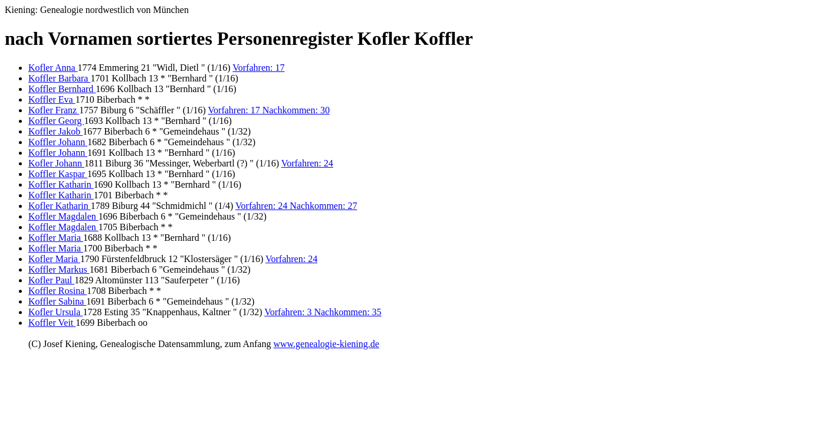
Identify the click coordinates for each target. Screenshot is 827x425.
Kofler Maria (54, 259)
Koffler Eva (52, 99)
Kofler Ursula (55, 312)
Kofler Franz (53, 110)
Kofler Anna (53, 68)
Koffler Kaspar (57, 174)
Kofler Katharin (59, 206)
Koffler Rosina (57, 291)
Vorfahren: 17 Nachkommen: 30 (269, 110)
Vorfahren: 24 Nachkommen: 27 (296, 206)
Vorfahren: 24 (307, 163)
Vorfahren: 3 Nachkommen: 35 (322, 312)
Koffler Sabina (57, 301)
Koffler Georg (56, 121)
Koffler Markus (59, 269)
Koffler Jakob (55, 131)
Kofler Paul (51, 280)
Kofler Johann (56, 163)
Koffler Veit (52, 323)
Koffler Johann (57, 142)
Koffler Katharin (61, 184)
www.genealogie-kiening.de (326, 344)
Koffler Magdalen (63, 216)
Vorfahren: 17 (258, 68)
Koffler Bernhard (62, 89)
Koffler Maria (55, 238)
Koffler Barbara (59, 78)
